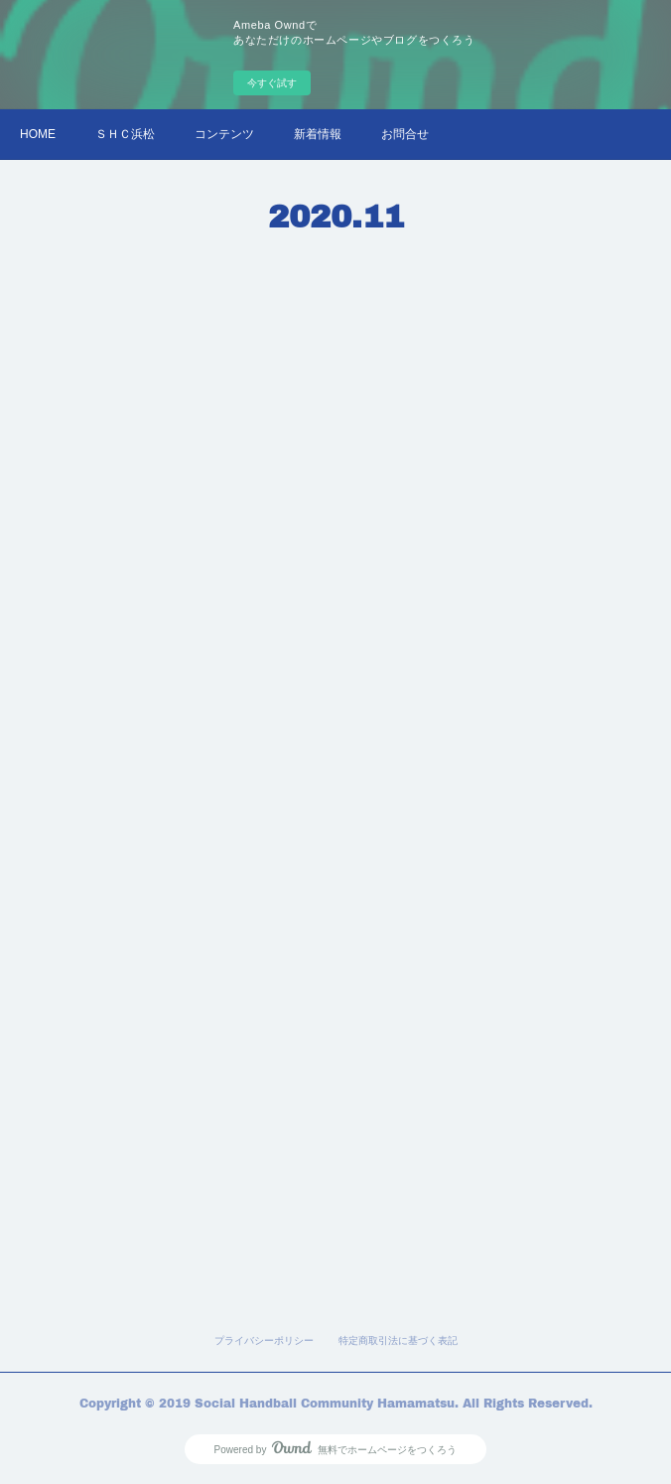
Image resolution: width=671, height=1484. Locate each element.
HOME (38, 134)
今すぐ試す (272, 82)
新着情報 (317, 134)
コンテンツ (224, 134)
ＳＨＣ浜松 (125, 134)
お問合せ (405, 134)
